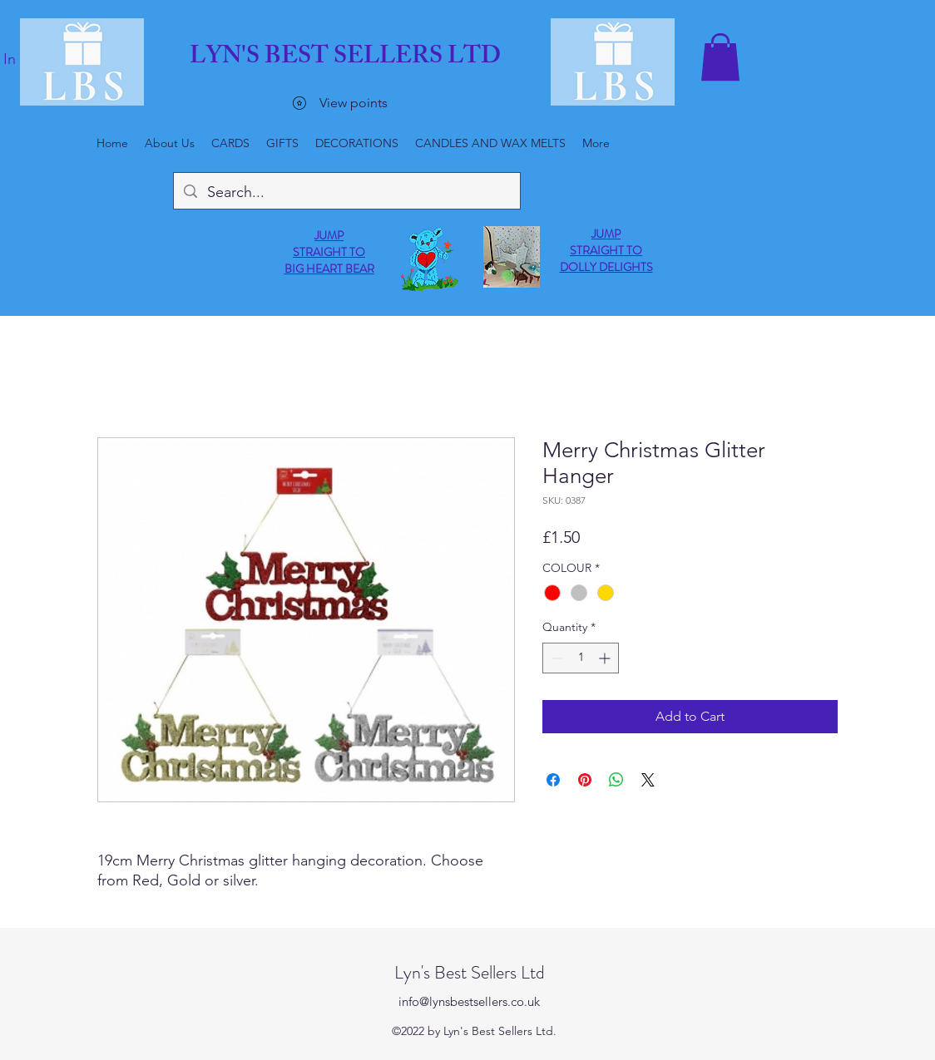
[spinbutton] (581, 658)
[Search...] (346, 193)
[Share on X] (648, 780)
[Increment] (606, 658)
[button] (720, 57)
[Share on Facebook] (553, 780)
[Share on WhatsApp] (616, 780)
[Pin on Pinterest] (585, 780)
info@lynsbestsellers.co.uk (469, 1001)
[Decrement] (555, 658)
